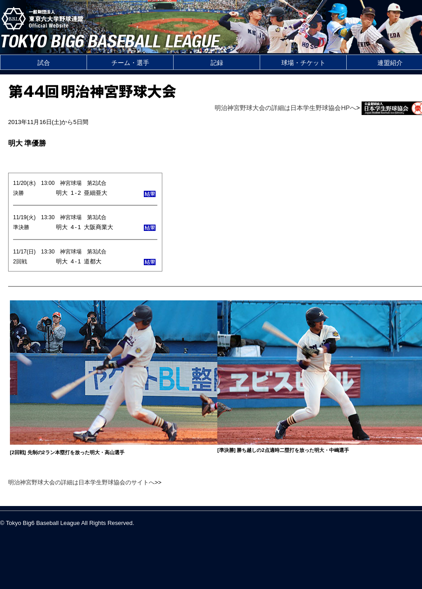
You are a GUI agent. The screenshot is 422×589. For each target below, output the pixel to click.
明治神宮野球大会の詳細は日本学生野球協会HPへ (285, 107)
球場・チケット (303, 62)
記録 (217, 62)
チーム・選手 (130, 62)
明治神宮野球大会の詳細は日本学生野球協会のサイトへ (81, 482)
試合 (43, 62)
